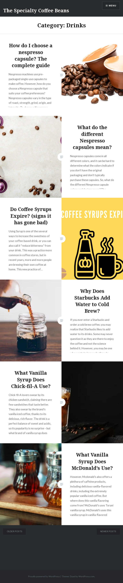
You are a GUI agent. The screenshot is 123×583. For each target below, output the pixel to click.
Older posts (14, 531)
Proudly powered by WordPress (44, 576)
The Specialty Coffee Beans (36, 10)
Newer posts (108, 531)
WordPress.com (86, 576)
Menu (112, 5)
